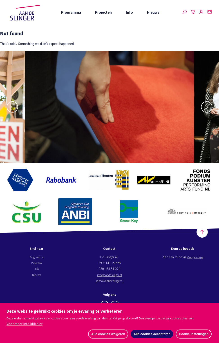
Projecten (103, 12)
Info (129, 12)
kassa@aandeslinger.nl (109, 281)
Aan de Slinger (25, 13)
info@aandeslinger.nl (109, 275)
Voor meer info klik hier (24, 324)
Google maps (195, 257)
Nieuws (153, 12)
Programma (71, 12)
